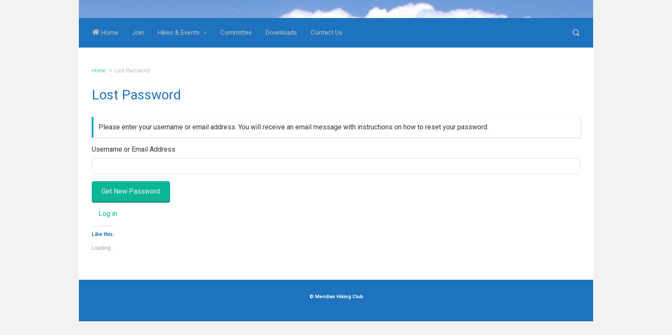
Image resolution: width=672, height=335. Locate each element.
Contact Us (326, 32)
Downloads (281, 32)
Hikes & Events (179, 32)
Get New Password (131, 191)
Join (138, 32)
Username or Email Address (133, 149)
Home (105, 32)
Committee (236, 32)
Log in (108, 213)
